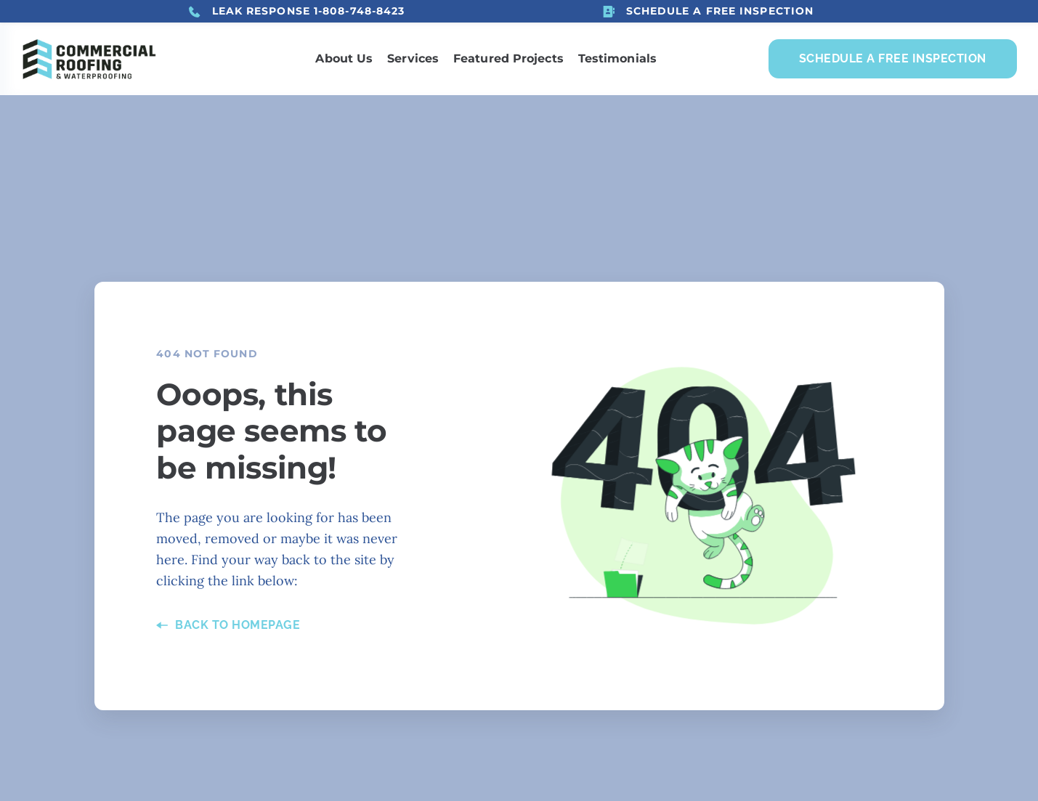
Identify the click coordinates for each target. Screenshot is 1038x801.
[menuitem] (344, 58)
